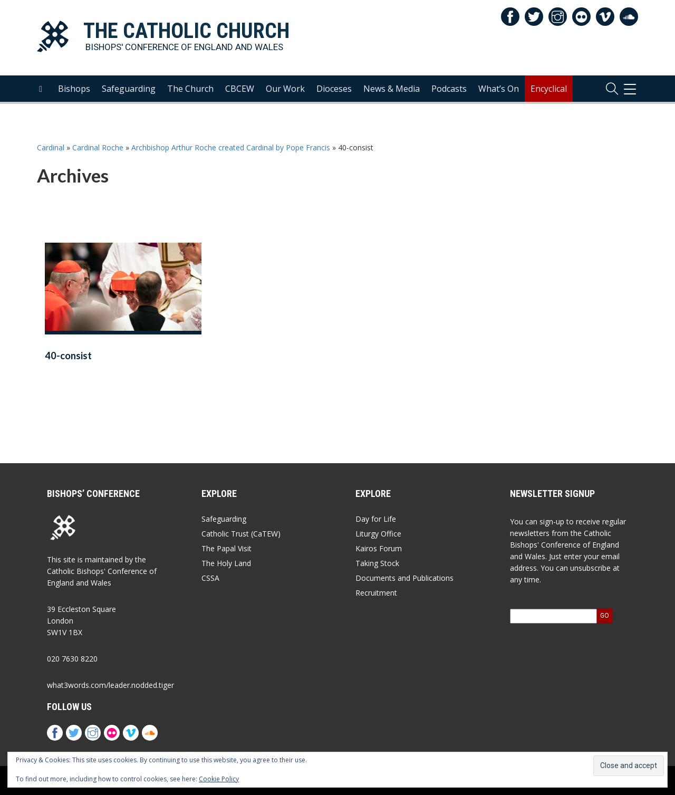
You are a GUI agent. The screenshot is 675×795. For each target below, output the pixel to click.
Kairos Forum (378, 548)
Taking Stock (377, 563)
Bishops (74, 90)
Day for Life (375, 519)
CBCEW (239, 90)
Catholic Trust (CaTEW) (241, 534)
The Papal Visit (226, 548)
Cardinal (50, 147)
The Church (190, 90)
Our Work (285, 90)
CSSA (210, 578)
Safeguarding (129, 90)
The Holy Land (226, 563)
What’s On (498, 90)
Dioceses (334, 90)
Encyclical (549, 90)
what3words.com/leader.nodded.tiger (110, 685)
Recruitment (376, 593)
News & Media (391, 90)
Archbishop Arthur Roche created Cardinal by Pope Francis (230, 147)
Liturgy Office (378, 534)
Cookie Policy (219, 778)
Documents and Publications (404, 578)
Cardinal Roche (97, 147)
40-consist (68, 355)
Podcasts (449, 90)
